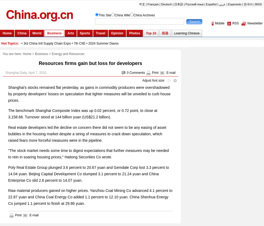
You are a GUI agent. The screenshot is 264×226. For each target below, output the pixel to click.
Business (41, 54)
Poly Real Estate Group (28, 167)
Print (155, 73)
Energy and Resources (68, 54)
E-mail (171, 73)
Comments (137, 73)
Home (27, 54)
